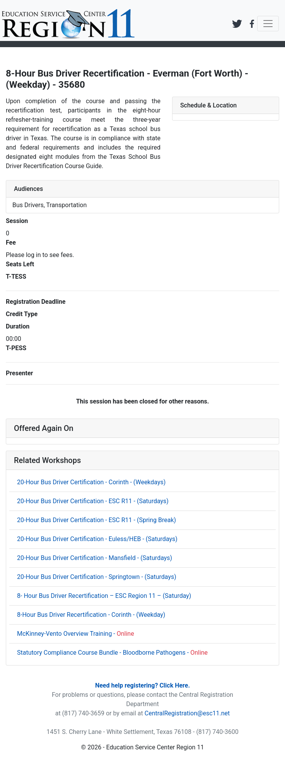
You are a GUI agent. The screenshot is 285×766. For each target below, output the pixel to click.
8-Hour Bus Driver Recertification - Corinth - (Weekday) (91, 614)
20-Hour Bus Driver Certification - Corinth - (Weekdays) (91, 482)
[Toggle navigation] (268, 23)
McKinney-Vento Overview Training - (75, 633)
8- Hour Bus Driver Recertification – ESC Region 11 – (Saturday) (104, 595)
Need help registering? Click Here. (142, 685)
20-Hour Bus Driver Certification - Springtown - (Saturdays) (96, 576)
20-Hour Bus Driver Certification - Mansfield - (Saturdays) (94, 558)
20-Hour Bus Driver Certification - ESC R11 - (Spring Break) (96, 520)
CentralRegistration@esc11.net (187, 713)
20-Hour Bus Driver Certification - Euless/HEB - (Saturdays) (97, 539)
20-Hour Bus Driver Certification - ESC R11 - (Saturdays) (93, 501)
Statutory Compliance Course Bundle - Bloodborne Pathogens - (112, 652)
